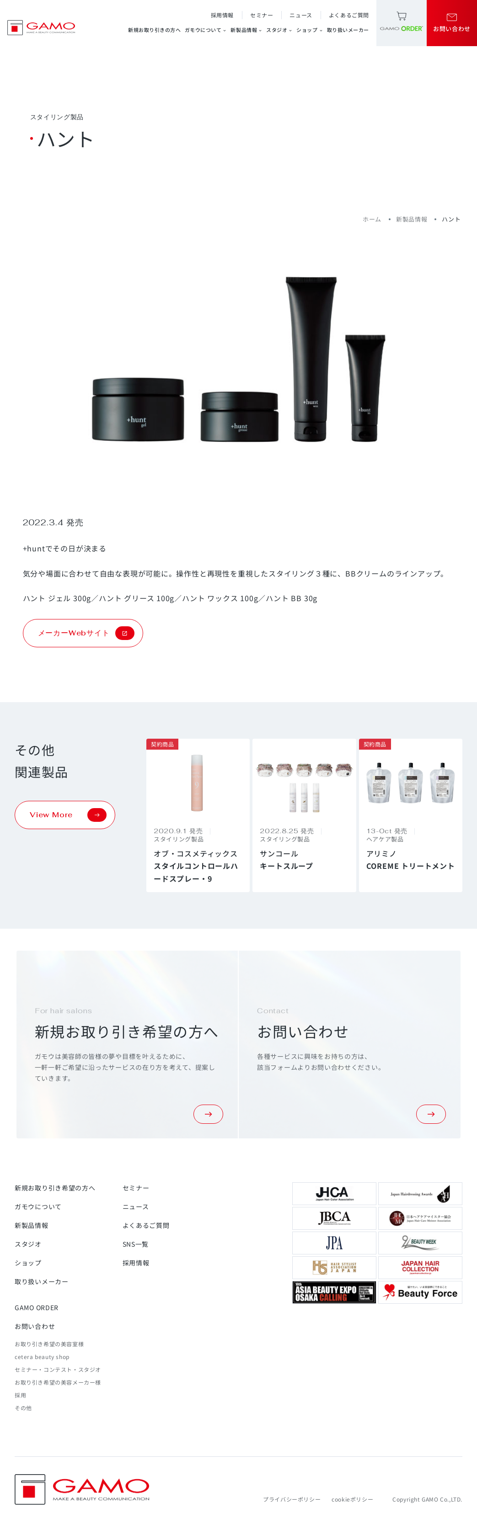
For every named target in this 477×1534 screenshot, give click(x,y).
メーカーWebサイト (86, 633)
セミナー (261, 15)
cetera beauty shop (42, 1356)
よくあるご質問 (349, 15)
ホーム (372, 219)
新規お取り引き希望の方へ (55, 1187)
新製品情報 (246, 30)
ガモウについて (206, 30)
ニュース (300, 15)
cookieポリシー (352, 1499)
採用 (20, 1395)
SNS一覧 (136, 1243)
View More (68, 815)
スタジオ (279, 30)
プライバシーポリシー (292, 1499)
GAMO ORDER (37, 1307)
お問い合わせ (35, 1326)
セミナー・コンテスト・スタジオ (58, 1369)
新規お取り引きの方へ (154, 29)
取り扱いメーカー (348, 29)
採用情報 (222, 15)
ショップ (309, 30)
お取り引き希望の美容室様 (49, 1344)
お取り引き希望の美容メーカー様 (58, 1382)
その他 (23, 1408)
